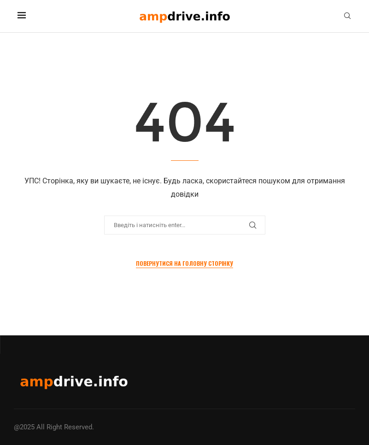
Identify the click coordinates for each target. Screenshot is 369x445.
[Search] (347, 16)
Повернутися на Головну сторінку (184, 263)
